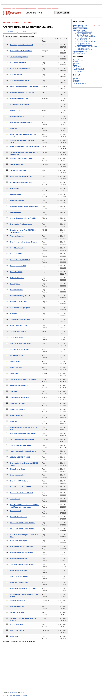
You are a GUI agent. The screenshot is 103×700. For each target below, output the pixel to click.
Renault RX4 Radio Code (18, 302)
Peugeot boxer (15, 361)
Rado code (13, 391)
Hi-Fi (14, 8)
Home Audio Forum (80, 25)
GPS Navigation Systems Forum (87, 46)
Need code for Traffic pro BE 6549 (21, 493)
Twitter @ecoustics (79, 83)
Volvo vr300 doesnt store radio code (22, 439)
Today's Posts (95, 25)
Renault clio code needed (18, 558)
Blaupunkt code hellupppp (19, 385)
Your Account (77, 71)
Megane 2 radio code (17, 612)
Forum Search (62, 12)
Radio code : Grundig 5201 (19, 582)
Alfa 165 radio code (16, 624)
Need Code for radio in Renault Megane (23, 242)
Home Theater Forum (80, 28)
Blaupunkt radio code (17, 200)
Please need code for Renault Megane (23, 451)
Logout (75, 61)
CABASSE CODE (15, 194)
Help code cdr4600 (16, 272)
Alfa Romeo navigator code (19, 57)
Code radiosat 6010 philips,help (20, 307)
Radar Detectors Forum (84, 50)
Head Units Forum (83, 48)
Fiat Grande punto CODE (18, 170)
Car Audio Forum (79, 30)
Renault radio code (16, 290)
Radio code (13, 128)
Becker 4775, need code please (20, 343)
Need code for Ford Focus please (21, 224)
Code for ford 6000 (16, 254)
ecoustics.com (13, 692)
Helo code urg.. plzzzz (17, 469)
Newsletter (19, 695)
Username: (10, 32)
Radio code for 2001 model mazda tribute (24, 206)
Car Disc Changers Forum (85, 35)
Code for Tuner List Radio (18, 63)
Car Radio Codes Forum (85, 40)
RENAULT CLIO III (16, 110)
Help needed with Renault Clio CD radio (23, 588)
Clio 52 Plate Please (16, 337)
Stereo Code (14, 636)
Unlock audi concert (16, 236)
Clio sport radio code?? (18, 331)
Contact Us (12, 695)
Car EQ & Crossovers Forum (86, 36)
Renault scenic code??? (18, 475)
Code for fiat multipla (17, 630)
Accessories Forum (80, 51)
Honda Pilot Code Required (19, 540)
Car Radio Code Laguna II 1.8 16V (21, 158)
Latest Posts (7, 8)
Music (49, 8)
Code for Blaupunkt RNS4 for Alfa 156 (23, 218)
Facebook (76, 78)
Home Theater (31, 8)
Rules (75, 65)
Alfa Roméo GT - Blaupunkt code (21, 182)
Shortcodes (77, 66)
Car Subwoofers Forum (84, 45)
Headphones (42, 8)
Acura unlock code (16, 415)
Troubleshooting (78, 68)
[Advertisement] (35, 666)
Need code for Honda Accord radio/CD (23, 546)
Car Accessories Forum (84, 32)
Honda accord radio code (18, 570)
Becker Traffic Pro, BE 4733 (19, 576)
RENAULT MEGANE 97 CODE (20, 457)
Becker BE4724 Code (17, 278)
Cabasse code (14, 188)
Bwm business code (17, 606)
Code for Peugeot (16, 74)
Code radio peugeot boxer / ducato (22, 564)
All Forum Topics (79, 53)
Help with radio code (17, 116)
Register (76, 63)
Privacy (25, 695)
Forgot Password (78, 60)
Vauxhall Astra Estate (17, 164)
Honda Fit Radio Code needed (20, 69)
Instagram (76, 80)
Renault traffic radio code (18, 517)
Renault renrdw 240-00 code (19, 397)
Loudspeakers (21, 8)
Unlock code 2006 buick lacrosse (21, 176)
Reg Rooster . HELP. (17, 355)
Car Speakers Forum (83, 43)
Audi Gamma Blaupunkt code (20, 319)
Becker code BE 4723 (17, 367)
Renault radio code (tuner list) (20, 296)
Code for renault (15, 511)
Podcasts (55, 8)
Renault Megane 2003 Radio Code (21, 552)
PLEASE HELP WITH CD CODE (20, 445)
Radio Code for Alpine (17, 409)
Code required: (15, 284)
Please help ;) (14, 373)
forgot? (24, 31)
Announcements (78, 70)
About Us (5, 695)
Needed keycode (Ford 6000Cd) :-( (21, 487)
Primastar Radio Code (17, 600)
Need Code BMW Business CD (20, 481)
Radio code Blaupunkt (17, 403)
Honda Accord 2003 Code (18, 325)
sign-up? (10, 31)
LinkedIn (76, 81)
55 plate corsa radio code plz (19, 104)
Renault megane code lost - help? (21, 45)
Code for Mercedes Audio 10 (19, 80)
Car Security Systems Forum (86, 41)
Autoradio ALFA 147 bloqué (19, 349)
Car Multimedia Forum (84, 38)
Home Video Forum (80, 27)
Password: (24, 32)
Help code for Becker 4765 (19, 98)
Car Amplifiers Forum (84, 33)
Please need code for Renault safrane (22, 523)
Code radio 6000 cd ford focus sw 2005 (23, 379)
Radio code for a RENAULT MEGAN (22, 92)
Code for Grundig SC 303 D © (20, 260)
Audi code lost (15, 499)
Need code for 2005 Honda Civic (21, 51)
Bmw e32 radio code (17, 248)
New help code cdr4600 (18, 266)
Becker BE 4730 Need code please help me (24, 146)
